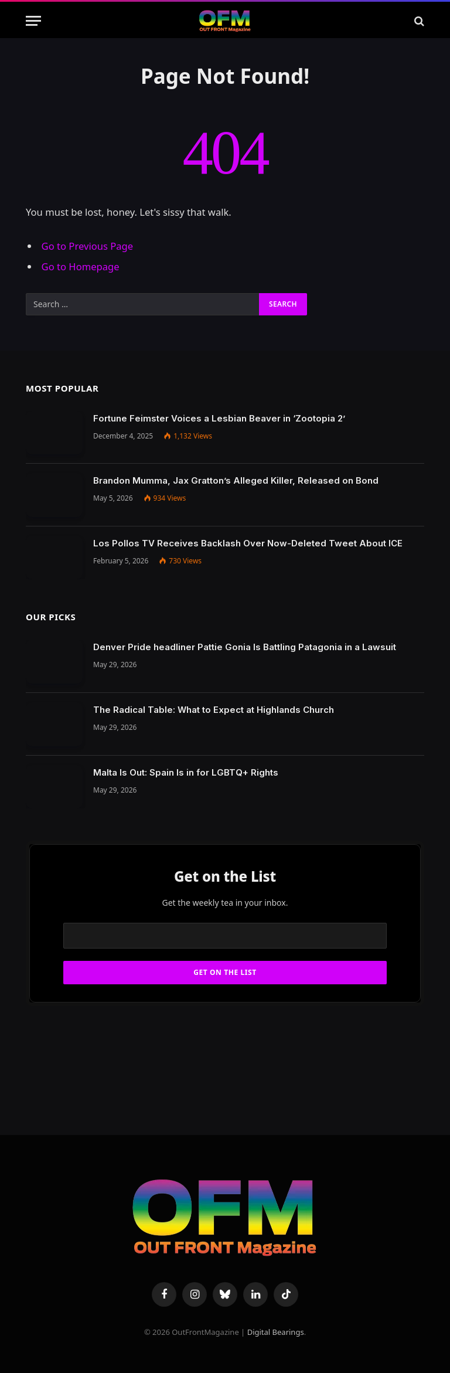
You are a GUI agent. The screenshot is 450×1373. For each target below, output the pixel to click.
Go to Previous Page (88, 246)
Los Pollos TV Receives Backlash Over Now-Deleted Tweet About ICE (248, 543)
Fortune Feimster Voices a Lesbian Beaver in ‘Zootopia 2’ (219, 418)
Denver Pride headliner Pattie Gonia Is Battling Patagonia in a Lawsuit (244, 646)
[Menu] (33, 21)
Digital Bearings (275, 1332)
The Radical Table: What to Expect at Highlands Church (213, 709)
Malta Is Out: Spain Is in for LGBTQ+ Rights (185, 772)
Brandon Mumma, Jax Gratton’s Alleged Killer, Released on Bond (236, 480)
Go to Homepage (81, 266)
